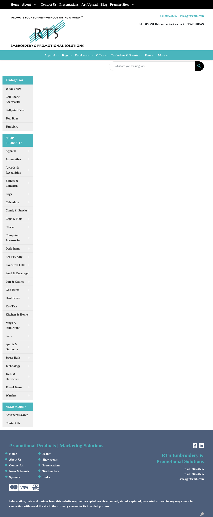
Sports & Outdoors (12, 347)
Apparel (50, 55)
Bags (65, 55)
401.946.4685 (168, 15)
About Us (15, 459)
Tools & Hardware (12, 376)
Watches (11, 395)
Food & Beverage (17, 273)
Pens (148, 55)
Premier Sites (119, 4)
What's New (13, 88)
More (161, 55)
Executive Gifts (16, 265)
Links (46, 477)
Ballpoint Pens (15, 110)
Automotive (13, 159)
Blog (103, 4)
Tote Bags (12, 118)
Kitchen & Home (17, 314)
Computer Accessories (13, 238)
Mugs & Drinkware (13, 325)
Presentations (69, 4)
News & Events (19, 471)
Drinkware (82, 55)
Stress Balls (13, 357)
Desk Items (13, 248)
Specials (14, 477)
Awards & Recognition (13, 170)
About (26, 4)
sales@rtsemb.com (192, 15)
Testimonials (50, 471)
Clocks (10, 227)
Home (15, 4)
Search (46, 453)
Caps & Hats (14, 218)
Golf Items (12, 289)
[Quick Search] (152, 66)
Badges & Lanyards (12, 183)
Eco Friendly (14, 256)
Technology (13, 366)
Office (100, 55)
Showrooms (50, 459)
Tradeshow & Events (124, 55)
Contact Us (49, 4)
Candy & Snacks (16, 210)
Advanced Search (17, 414)
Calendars (12, 202)
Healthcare (13, 298)
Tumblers (12, 126)
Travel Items (14, 387)
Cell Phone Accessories (13, 99)
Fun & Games (15, 281)
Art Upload (90, 4)
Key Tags (11, 306)
